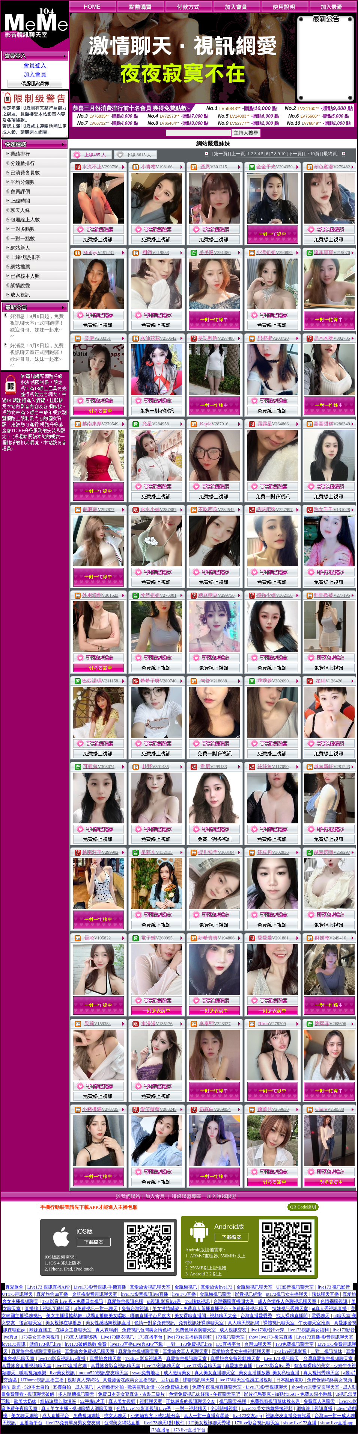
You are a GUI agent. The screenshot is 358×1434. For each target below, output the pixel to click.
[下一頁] (295, 153)
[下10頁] (312, 153)
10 (283, 153)
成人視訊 (20, 295)
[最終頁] (330, 153)
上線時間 (20, 201)
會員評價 (20, 191)
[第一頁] (220, 153)
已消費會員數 (25, 172)
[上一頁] (238, 153)
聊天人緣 (20, 210)
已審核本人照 (25, 276)
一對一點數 (23, 238)
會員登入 (35, 65)
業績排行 (20, 154)
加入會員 (35, 74)
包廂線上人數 (25, 219)
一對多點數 (23, 229)
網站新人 (20, 248)
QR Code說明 (303, 1207)
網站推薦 (20, 266)
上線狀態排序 (25, 257)
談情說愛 (20, 285)
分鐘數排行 (23, 163)
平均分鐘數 (23, 182)
